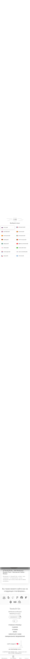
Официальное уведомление (15, 636)
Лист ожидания (13, 657)
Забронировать (4, 657)
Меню (15, 631)
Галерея (15, 627)
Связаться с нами (15, 634)
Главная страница (15, 625)
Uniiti (19, 649)
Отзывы (15, 629)
